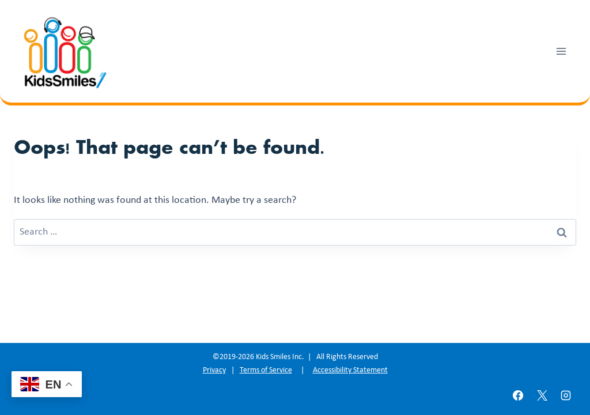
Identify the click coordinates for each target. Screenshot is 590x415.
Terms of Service (266, 370)
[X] (542, 395)
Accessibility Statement (350, 370)
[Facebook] (518, 395)
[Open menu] (561, 51)
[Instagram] (565, 395)
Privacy (214, 370)
